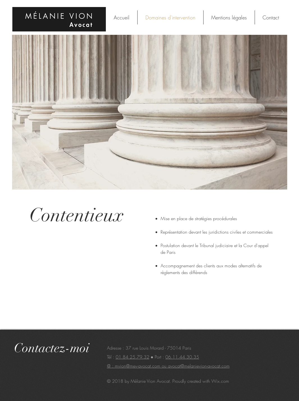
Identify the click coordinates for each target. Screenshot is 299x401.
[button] (149, 112)
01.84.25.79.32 (132, 357)
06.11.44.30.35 (182, 357)
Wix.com (220, 381)
